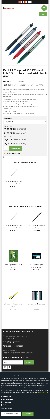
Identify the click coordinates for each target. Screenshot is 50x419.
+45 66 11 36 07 (9, 339)
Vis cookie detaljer (6, 409)
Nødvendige (7, 396)
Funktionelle (7, 402)
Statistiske (6, 405)
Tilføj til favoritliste (12, 153)
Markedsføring (8, 399)
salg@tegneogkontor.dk (12, 342)
